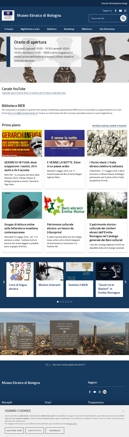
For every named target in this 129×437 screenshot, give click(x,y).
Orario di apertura (30, 42)
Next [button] (125, 282)
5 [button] (68, 301)
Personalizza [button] (54, 430)
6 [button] (71, 301)
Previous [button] (4, 282)
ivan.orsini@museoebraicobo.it (22, 113)
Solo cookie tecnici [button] (14, 430)
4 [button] (66, 301)
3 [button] (63, 301)
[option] (20, 279)
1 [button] (57, 301)
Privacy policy (72, 423)
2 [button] (60, 301)
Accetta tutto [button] (34, 430)
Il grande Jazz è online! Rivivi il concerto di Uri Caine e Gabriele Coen (34, 93)
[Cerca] (123, 18)
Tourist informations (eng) (114, 3)
